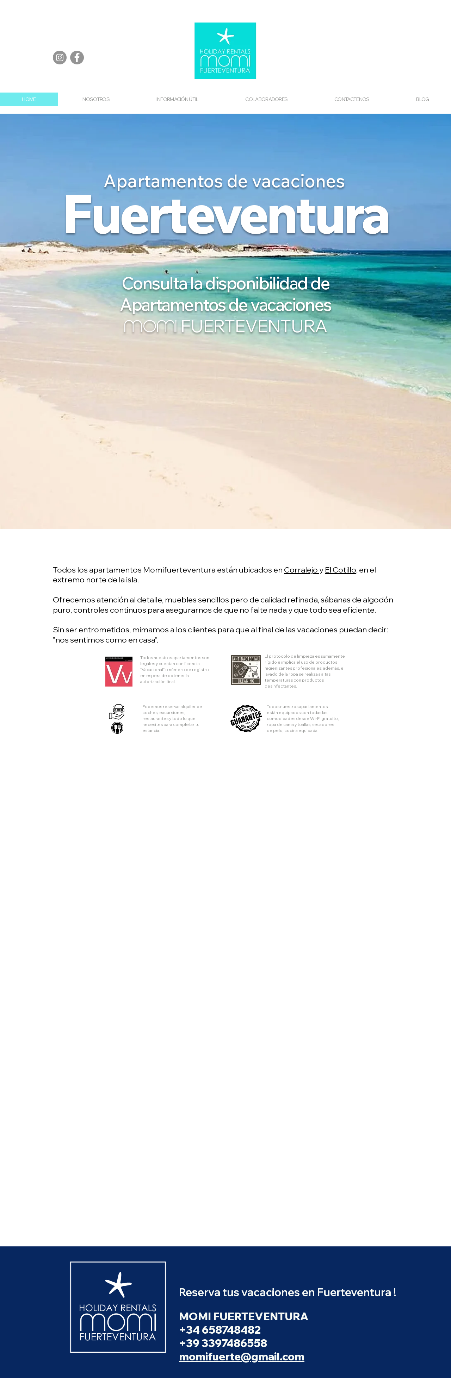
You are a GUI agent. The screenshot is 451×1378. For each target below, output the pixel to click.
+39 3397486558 (223, 1343)
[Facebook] (77, 57)
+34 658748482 (221, 1329)
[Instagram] (60, 57)
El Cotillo (340, 570)
